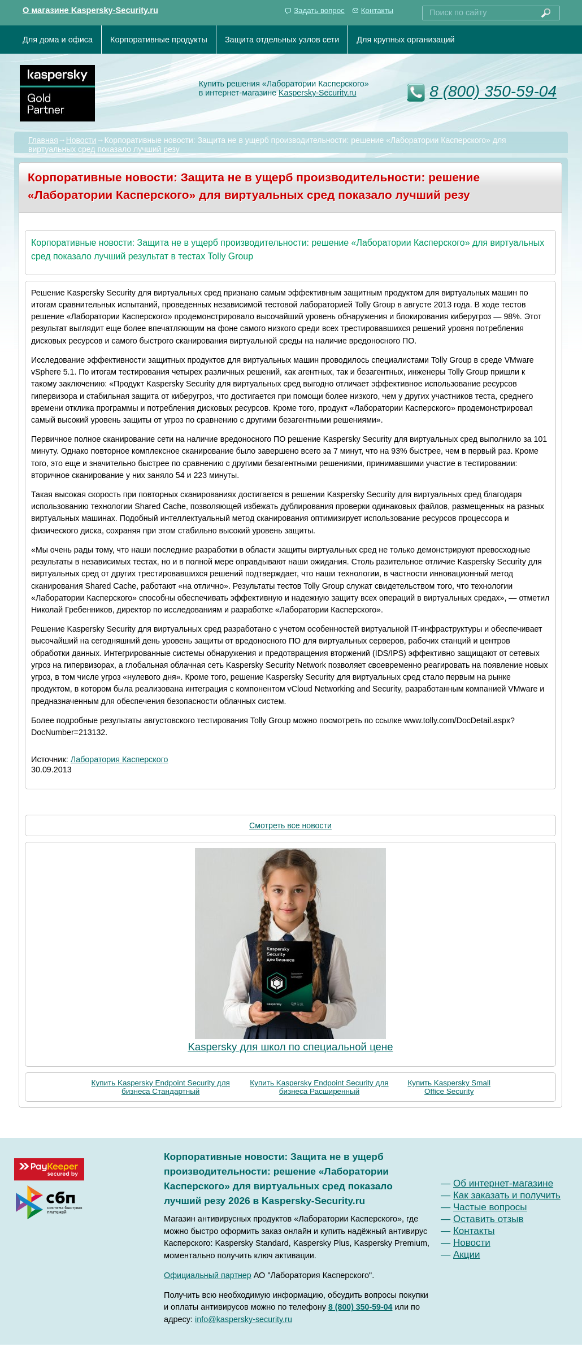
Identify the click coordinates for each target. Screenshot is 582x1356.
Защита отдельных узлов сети (282, 39)
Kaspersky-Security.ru (318, 92)
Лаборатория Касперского (119, 759)
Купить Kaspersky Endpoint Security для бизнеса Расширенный (319, 1087)
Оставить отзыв (488, 1219)
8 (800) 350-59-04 (493, 91)
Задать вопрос (319, 10)
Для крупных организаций (405, 39)
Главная (43, 140)
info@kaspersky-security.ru (243, 1319)
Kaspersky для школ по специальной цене (290, 1047)
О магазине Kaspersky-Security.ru (90, 10)
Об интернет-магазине (503, 1183)
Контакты (377, 10)
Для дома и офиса (58, 39)
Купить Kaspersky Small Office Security (448, 1087)
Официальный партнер (207, 1275)
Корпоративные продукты (158, 39)
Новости (81, 140)
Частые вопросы (490, 1207)
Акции (466, 1254)
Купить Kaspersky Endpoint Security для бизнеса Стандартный (161, 1087)
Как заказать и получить (507, 1195)
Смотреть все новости (290, 825)
